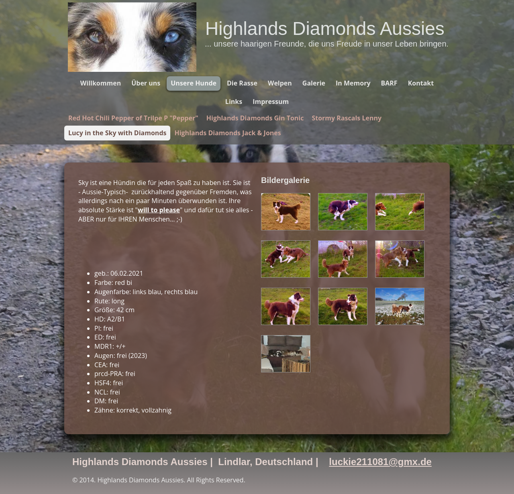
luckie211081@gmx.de (380, 461)
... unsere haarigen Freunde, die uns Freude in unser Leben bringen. (327, 43)
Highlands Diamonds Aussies (325, 28)
